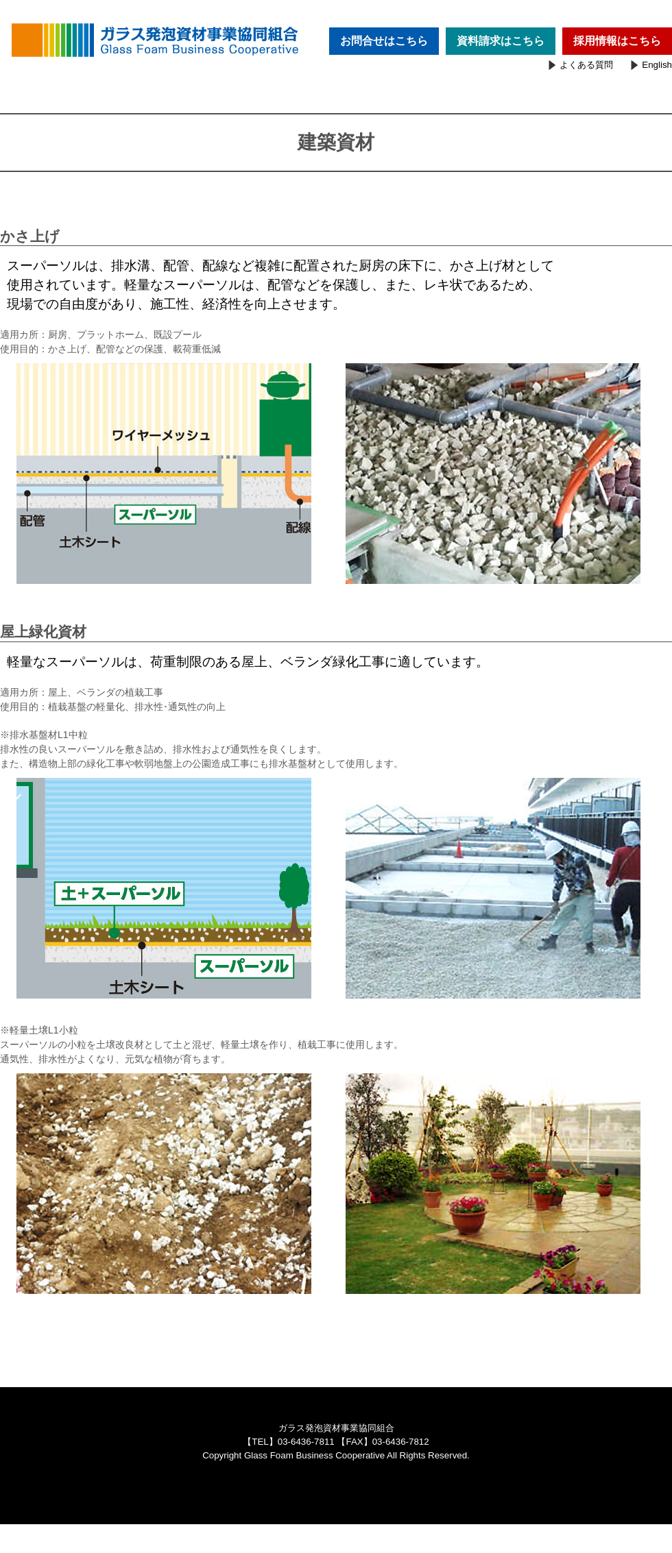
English (657, 65)
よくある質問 (586, 65)
